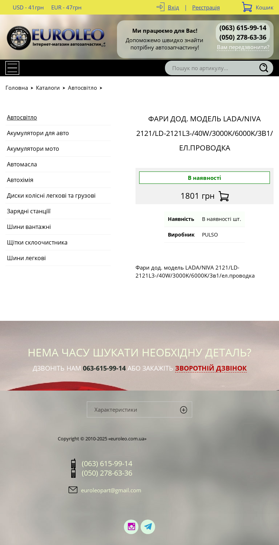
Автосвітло (82, 87)
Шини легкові (26, 258)
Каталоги (48, 87)
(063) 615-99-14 (242, 27)
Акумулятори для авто (38, 133)
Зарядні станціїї (28, 211)
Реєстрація (206, 7)
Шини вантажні (29, 227)
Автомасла (22, 164)
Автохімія (20, 180)
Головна (16, 87)
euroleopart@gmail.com (111, 490)
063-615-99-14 (104, 368)
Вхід (173, 7)
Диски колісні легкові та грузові (51, 195)
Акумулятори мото (33, 149)
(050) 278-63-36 (242, 37)
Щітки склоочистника (37, 242)
